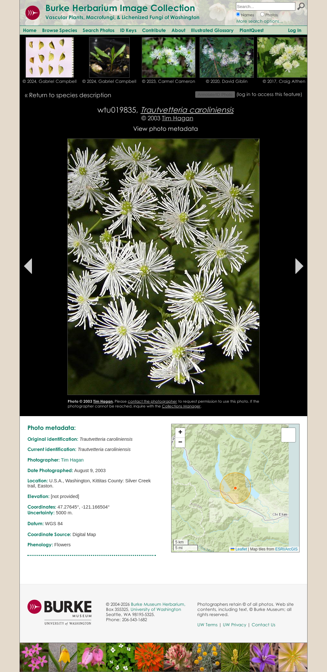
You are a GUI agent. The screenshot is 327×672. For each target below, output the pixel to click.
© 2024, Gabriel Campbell (50, 81)
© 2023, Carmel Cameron (168, 81)
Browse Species (59, 30)
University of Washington (156, 609)
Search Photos (98, 30)
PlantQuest (251, 30)
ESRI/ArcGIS (286, 549)
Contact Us (263, 624)
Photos (271, 14)
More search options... (259, 21)
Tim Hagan (177, 118)
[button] (235, 488)
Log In (294, 30)
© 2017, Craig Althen (284, 81)
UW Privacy (234, 624)
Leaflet (239, 549)
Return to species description (70, 95)
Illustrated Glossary (212, 30)
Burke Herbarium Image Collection (120, 7)
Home (29, 30)
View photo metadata (165, 128)
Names (247, 14)
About (178, 30)
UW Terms (207, 624)
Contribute (154, 30)
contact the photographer (152, 401)
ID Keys (128, 30)
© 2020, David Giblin (226, 81)
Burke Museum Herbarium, (158, 604)
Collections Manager (181, 406)
